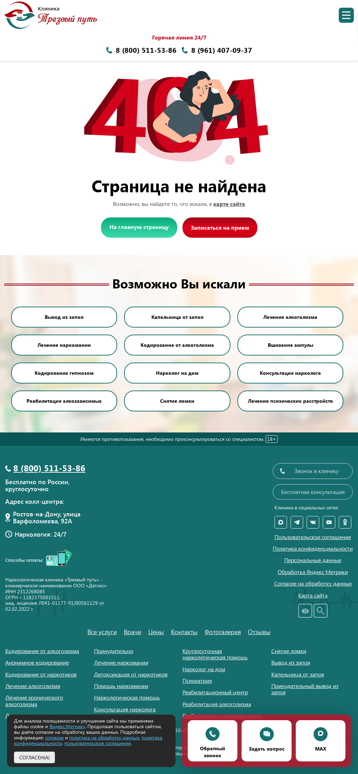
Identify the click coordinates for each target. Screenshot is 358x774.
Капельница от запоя (177, 317)
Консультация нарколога (290, 373)
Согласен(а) (34, 757)
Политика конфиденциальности (313, 548)
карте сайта (229, 203)
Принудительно (113, 650)
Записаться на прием (220, 227)
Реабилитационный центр (215, 692)
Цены (156, 632)
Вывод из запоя (64, 317)
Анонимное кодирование (37, 662)
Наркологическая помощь (127, 697)
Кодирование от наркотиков (41, 674)
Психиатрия (197, 680)
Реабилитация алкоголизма (216, 704)
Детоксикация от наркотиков (130, 674)
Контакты (184, 632)
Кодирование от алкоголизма (177, 345)
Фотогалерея (223, 632)
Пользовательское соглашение (312, 537)
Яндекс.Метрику (67, 726)
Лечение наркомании (64, 345)
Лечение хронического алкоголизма (34, 700)
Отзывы (259, 632)
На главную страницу (139, 226)
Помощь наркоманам (121, 685)
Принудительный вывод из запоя (304, 689)
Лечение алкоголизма (290, 317)
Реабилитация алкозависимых (64, 400)
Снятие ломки (177, 400)
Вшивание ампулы (290, 345)
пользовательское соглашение (97, 743)
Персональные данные (312, 560)
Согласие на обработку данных (313, 583)
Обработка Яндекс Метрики (313, 572)
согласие (54, 737)
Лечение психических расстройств (290, 400)
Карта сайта (313, 595)
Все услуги (102, 632)
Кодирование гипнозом (64, 373)
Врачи (132, 632)
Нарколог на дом (177, 373)
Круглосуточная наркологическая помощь (215, 654)
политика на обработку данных (104, 737)
